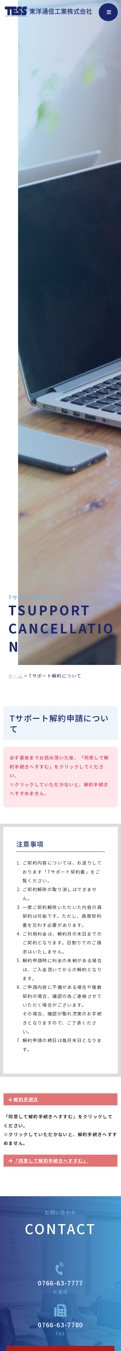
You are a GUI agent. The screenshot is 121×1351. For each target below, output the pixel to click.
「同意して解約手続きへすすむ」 (51, 1160)
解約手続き (26, 1099)
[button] (60, 1099)
